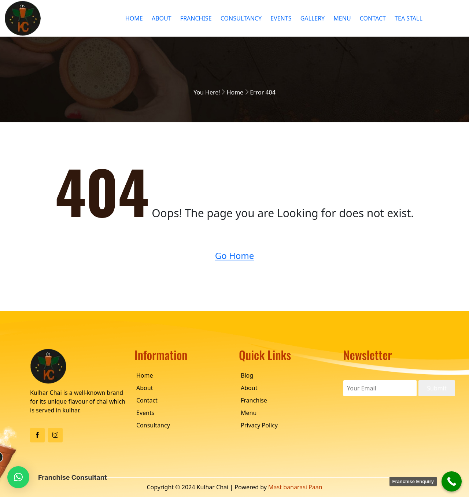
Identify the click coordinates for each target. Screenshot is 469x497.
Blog (247, 375)
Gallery (312, 18)
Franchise (196, 18)
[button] (18, 477)
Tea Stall (408, 18)
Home (134, 18)
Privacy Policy (259, 425)
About (161, 18)
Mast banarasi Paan (295, 487)
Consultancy (241, 18)
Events (280, 18)
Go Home (234, 255)
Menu (342, 18)
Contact (373, 18)
